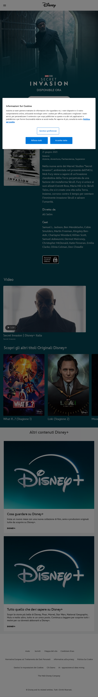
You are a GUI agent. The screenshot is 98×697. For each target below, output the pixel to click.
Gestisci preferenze (48, 131)
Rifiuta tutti (36, 140)
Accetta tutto (61, 140)
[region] (49, 123)
